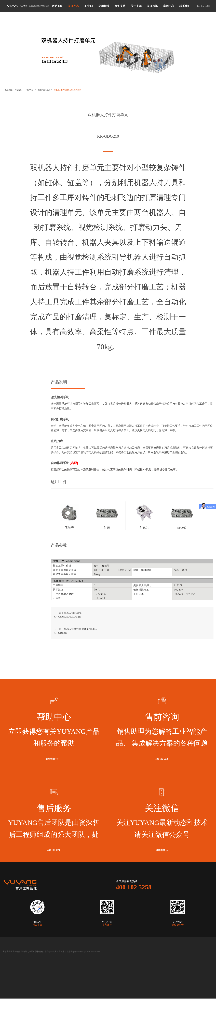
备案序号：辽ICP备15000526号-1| (89, 965)
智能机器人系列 (56, 90)
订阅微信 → (162, 861)
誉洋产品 (38, 90)
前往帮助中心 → (54, 770)
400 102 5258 (161, 770)
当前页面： (11, 90)
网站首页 (23, 90)
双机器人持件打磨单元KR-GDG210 (87, 90)
